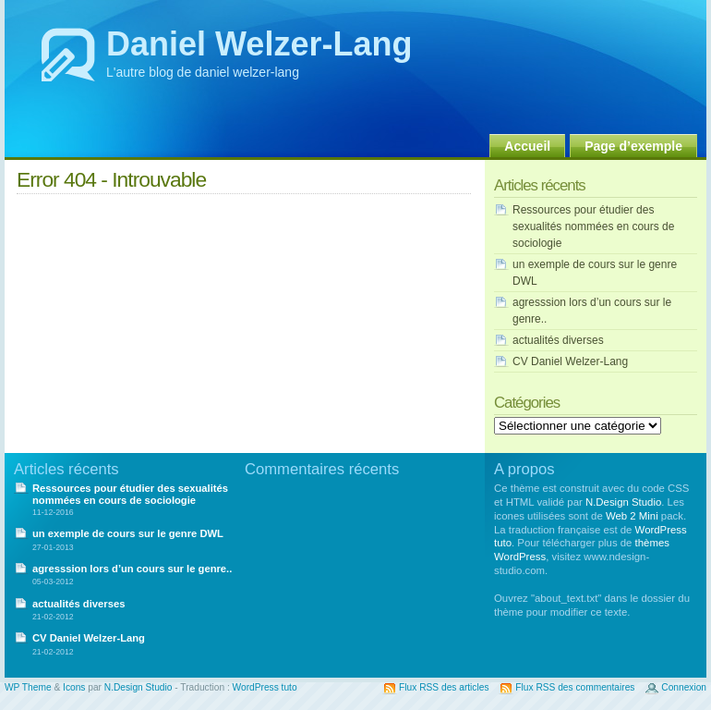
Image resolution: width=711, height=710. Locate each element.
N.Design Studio (623, 502)
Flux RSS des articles (443, 687)
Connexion (683, 687)
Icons (74, 687)
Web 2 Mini (632, 515)
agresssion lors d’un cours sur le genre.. (132, 568)
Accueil (527, 146)
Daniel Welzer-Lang (259, 44)
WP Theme (28, 687)
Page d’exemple (633, 146)
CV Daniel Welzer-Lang (570, 361)
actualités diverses (558, 340)
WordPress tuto (265, 687)
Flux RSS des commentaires (574, 687)
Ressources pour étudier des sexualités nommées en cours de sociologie (593, 226)
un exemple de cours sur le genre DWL (127, 533)
